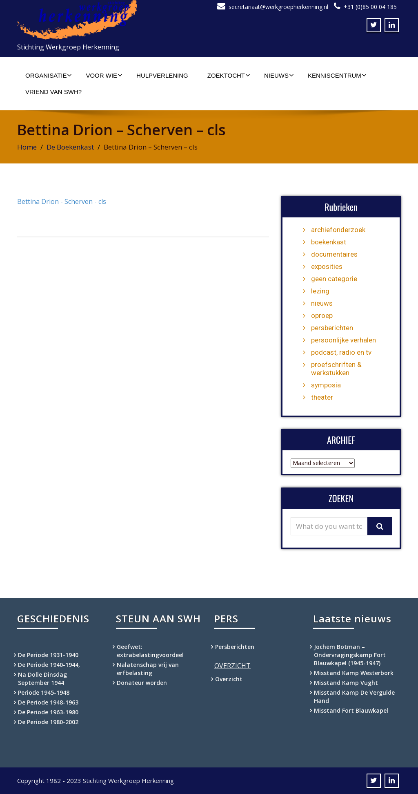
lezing (320, 291)
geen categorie (334, 279)
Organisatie (48, 75)
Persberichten (234, 647)
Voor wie (104, 75)
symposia (326, 385)
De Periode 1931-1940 (48, 655)
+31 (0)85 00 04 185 (370, 7)
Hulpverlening (162, 75)
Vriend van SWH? (53, 91)
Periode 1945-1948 (43, 692)
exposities (326, 266)
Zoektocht (228, 75)
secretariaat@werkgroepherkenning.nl (278, 7)
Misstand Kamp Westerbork (354, 673)
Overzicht (228, 679)
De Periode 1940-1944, (49, 665)
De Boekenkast (70, 147)
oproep (322, 315)
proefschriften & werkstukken (336, 368)
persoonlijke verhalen (343, 340)
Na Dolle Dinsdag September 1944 (42, 679)
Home (27, 147)
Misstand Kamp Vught (346, 683)
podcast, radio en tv (341, 352)
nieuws (322, 303)
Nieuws (279, 75)
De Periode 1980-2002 (48, 722)
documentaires (334, 254)
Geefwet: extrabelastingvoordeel (150, 651)
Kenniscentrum (337, 75)
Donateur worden (142, 683)
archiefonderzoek (338, 230)
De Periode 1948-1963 (48, 702)
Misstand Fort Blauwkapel (351, 710)
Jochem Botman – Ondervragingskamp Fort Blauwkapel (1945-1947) (350, 655)
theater (322, 397)
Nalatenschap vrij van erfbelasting (148, 669)
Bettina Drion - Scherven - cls (61, 201)
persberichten (332, 328)
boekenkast (328, 242)
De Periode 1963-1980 (48, 712)
